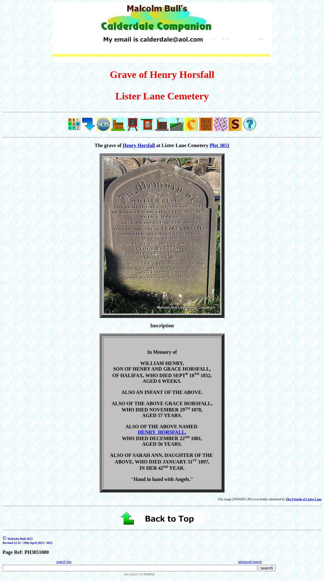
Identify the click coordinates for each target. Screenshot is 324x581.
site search (131, 574)
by (146, 574)
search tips (63, 562)
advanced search (250, 562)
